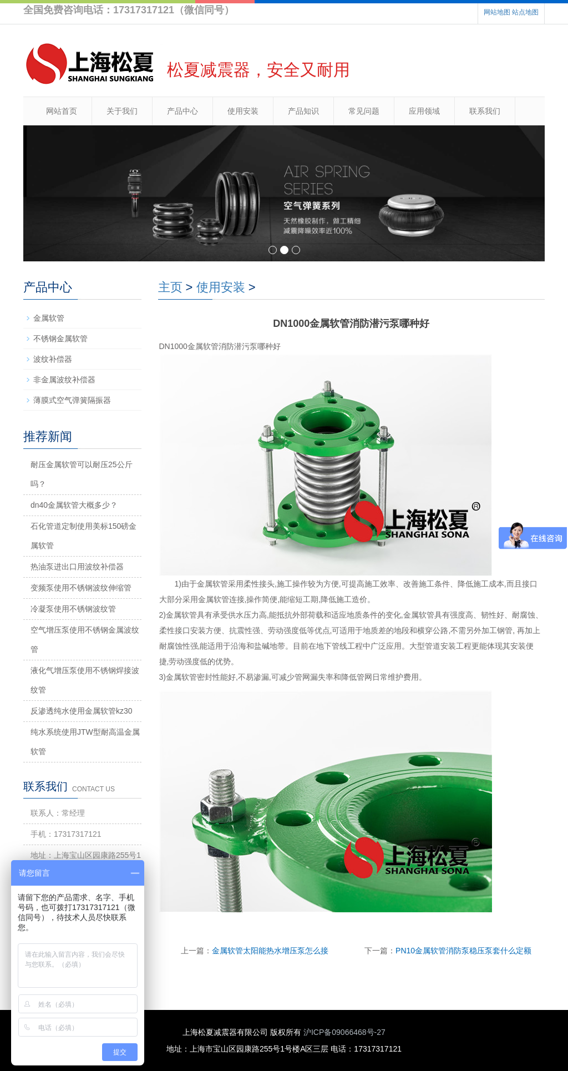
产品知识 (303, 111)
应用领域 (424, 111)
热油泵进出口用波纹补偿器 (77, 566)
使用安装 (242, 111)
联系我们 (484, 111)
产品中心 (182, 111)
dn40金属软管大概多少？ (74, 505)
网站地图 (497, 12)
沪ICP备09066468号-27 (344, 1032)
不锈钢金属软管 (60, 338)
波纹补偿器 (52, 359)
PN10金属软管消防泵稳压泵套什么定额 (463, 950)
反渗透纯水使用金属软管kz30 (82, 710)
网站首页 (61, 111)
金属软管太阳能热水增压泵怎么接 (270, 950)
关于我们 (122, 111)
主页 (170, 287)
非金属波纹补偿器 (64, 379)
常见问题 (363, 111)
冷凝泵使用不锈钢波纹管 (73, 608)
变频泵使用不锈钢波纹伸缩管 (81, 587)
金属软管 (48, 318)
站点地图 (525, 12)
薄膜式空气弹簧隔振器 (72, 400)
